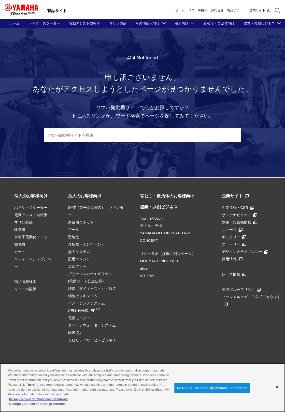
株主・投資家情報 (239, 222)
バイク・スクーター (44, 23)
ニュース (232, 229)
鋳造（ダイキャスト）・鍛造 (92, 288)
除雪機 (19, 229)
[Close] (277, 387)
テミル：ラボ (151, 226)
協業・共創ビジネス (259, 23)
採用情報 (232, 259)
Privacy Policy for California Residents (38, 399)
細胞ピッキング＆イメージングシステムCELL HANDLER (86, 303)
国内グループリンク (241, 289)
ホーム (180, 10)
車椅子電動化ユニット (32, 237)
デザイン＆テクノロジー (245, 252)
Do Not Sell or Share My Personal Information (212, 388)
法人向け (181, 23)
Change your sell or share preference (37, 404)
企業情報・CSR (238, 207)
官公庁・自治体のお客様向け (167, 196)
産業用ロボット (81, 222)
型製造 (73, 237)
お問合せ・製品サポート (228, 10)
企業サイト (260, 10)
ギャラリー (234, 237)
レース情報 (234, 274)
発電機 (19, 244)
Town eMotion (151, 218)
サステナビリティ (239, 215)
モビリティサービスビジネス (92, 340)
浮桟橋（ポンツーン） (86, 244)
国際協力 (75, 333)
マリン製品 (118, 23)
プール (73, 229)
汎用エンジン (79, 259)
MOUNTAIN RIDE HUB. (159, 261)
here (31, 384)
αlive (144, 268)
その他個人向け (148, 23)
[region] (142, 387)
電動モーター (79, 318)
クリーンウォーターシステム (92, 325)
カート (19, 252)
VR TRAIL (148, 276)
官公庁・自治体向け (219, 23)
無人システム (79, 252)
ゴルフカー (77, 266)
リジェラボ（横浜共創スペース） (167, 254)
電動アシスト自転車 (84, 23)
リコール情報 (197, 10)
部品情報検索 (25, 281)
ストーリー (234, 244)
